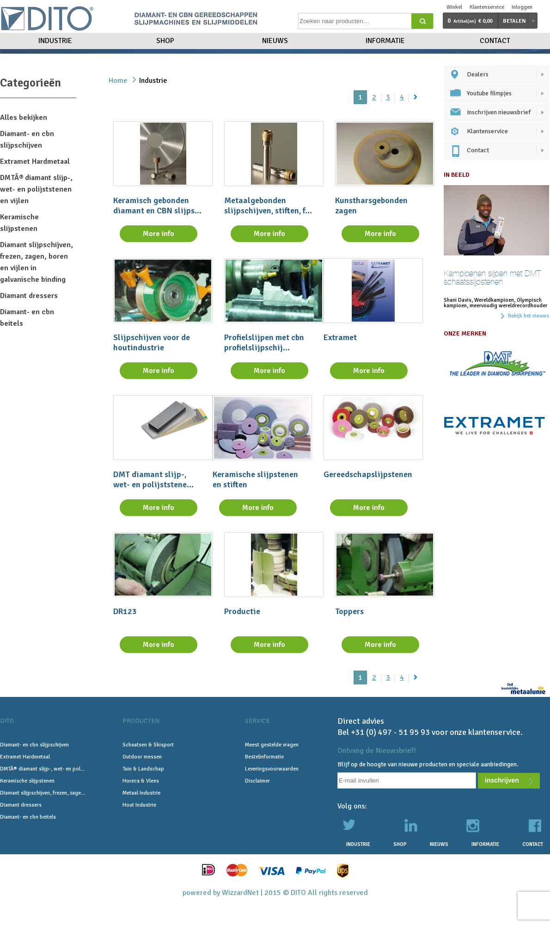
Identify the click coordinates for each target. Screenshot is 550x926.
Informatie (385, 40)
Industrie (55, 40)
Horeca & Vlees (140, 780)
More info (158, 233)
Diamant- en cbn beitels (28, 817)
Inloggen (522, 7)
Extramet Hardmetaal (35, 161)
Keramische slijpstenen (27, 780)
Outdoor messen (142, 756)
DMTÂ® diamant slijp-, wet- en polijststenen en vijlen (36, 189)
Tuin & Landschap (143, 768)
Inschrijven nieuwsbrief (499, 112)
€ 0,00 (469, 21)
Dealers (478, 74)
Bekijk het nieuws (528, 316)
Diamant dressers (29, 295)
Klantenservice (487, 7)
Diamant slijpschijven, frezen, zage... (42, 792)
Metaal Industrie (141, 792)
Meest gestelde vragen (272, 744)
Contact (495, 40)
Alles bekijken (23, 117)
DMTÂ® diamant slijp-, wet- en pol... (42, 768)
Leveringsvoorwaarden (272, 768)
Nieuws (275, 40)
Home (118, 80)
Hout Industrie (139, 805)
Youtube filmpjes (489, 93)
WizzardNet (240, 892)
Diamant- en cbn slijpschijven (34, 744)
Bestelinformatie (264, 756)
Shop (165, 40)
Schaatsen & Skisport (148, 744)
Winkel (454, 7)
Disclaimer (257, 780)
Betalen (514, 21)
